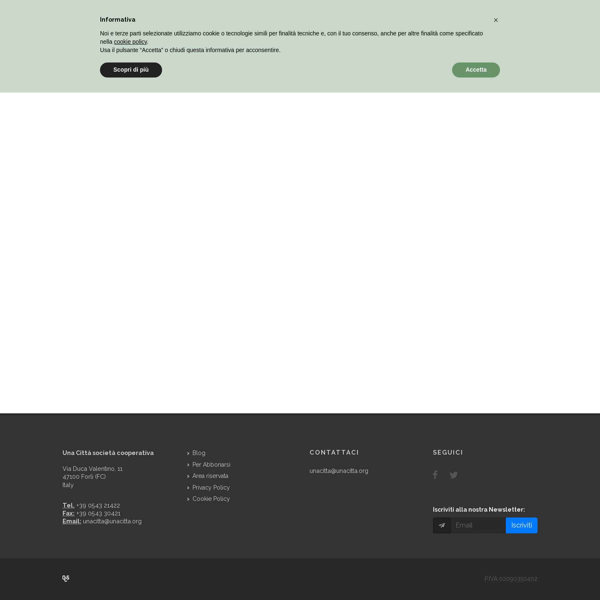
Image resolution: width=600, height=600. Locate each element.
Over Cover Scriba (65, 578)
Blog (198, 453)
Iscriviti (521, 525)
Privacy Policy (211, 487)
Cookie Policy (211, 498)
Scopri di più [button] (131, 69)
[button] (495, 20)
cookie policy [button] (130, 41)
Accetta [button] (476, 69)
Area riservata (210, 475)
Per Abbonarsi (211, 464)
